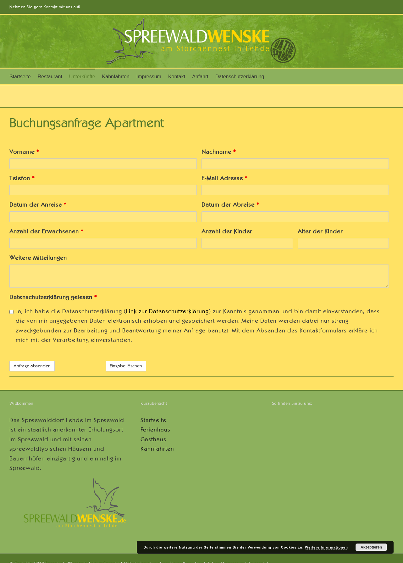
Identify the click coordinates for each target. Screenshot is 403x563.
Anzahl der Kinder (227, 231)
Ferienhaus (155, 429)
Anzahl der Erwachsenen (46, 231)
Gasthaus (153, 439)
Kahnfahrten (157, 448)
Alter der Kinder (320, 231)
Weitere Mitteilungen (38, 257)
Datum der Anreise (37, 204)
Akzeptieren (371, 547)
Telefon (22, 178)
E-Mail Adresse (224, 178)
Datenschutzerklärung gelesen (53, 297)
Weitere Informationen (326, 547)
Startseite (153, 420)
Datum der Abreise (230, 204)
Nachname (219, 151)
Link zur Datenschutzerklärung (167, 311)
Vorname (24, 151)
